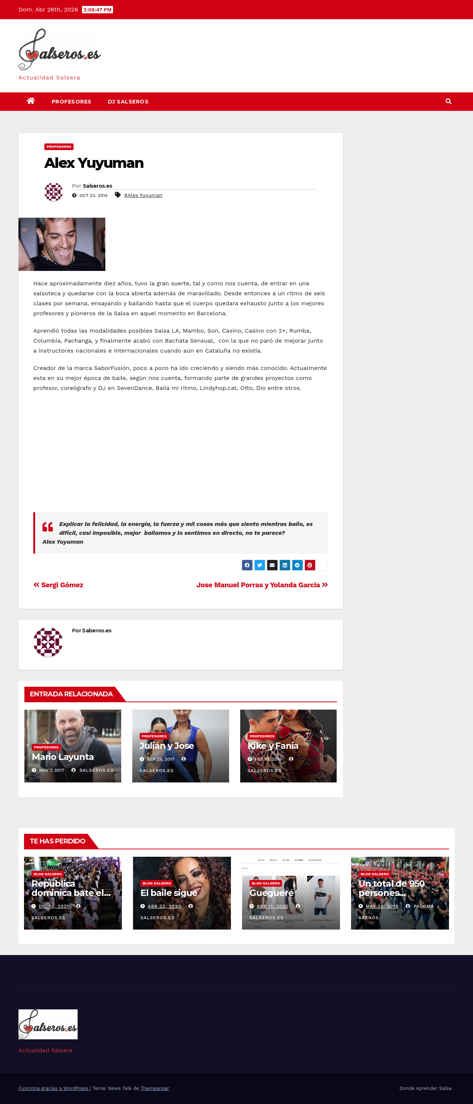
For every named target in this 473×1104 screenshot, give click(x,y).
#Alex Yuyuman (143, 195)
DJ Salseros (128, 101)
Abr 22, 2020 (164, 906)
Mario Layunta (62, 756)
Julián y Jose (167, 745)
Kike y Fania (273, 745)
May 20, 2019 (382, 906)
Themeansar (154, 1088)
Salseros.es (97, 186)
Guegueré (271, 892)
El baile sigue (168, 892)
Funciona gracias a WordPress (54, 1088)
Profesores (72, 101)
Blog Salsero (48, 874)
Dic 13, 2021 (54, 906)
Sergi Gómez (58, 585)
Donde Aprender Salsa (425, 1088)
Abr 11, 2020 (273, 906)
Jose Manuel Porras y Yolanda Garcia (262, 585)
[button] (449, 101)
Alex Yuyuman (93, 162)
